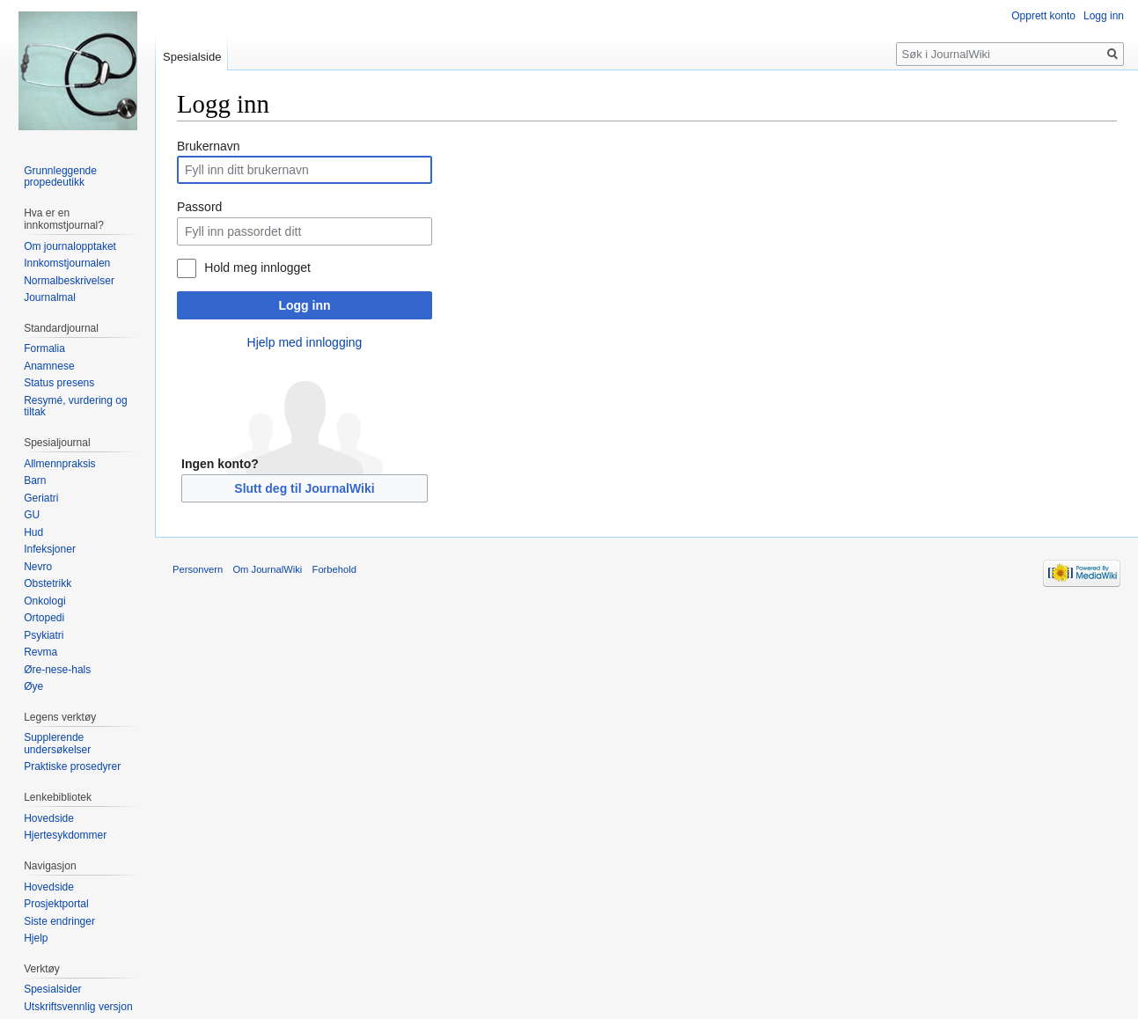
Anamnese (49, 366)
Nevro (38, 567)
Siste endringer (59, 921)
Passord (199, 207)
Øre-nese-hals (57, 669)
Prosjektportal (56, 904)
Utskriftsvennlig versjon (78, 1007)
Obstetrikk (47, 583)
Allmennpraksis (59, 464)
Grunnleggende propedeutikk (60, 177)
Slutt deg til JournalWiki (304, 488)
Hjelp (36, 938)
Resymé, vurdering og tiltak (75, 406)
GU (32, 515)
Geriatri (41, 498)
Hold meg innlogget (257, 267)
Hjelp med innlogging (305, 342)
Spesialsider (52, 989)
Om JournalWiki (267, 569)
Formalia (44, 348)
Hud (33, 532)
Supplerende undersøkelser (57, 743)
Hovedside (49, 818)
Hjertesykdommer (65, 835)
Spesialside (192, 56)
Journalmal (50, 297)
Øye (33, 686)
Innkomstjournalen (67, 263)
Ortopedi (44, 618)
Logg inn (304, 305)
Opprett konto (1043, 16)
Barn (35, 480)
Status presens (59, 383)
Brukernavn (208, 146)
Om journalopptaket (70, 246)
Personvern (198, 569)
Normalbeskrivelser (69, 281)
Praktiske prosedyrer (72, 766)
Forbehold (334, 569)
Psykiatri (43, 635)
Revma (40, 652)
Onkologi (44, 601)
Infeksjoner (50, 549)
